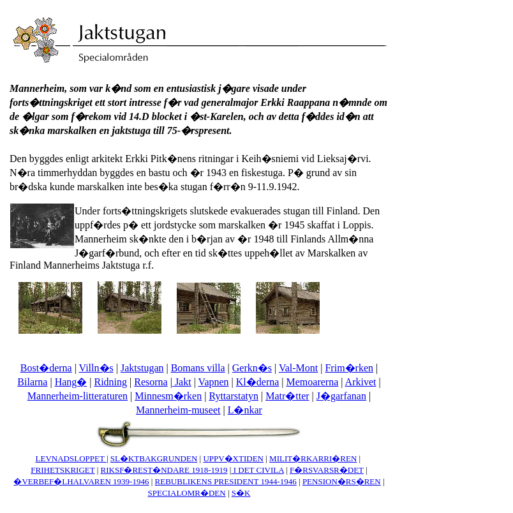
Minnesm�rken (168, 395)
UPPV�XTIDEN (233, 458)
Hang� (71, 381)
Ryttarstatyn (233, 395)
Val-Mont (298, 367)
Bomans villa (198, 367)
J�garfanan (341, 395)
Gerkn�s (252, 367)
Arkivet (360, 381)
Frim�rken (349, 367)
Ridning (110, 381)
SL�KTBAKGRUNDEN (154, 458)
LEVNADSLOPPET (71, 458)
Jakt (181, 381)
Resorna (150, 381)
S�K (241, 493)
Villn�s (96, 367)
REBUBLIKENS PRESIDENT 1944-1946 (226, 481)
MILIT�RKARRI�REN (313, 458)
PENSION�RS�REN (341, 481)
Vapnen (213, 381)
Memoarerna (312, 381)
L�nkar (245, 410)
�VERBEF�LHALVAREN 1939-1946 (81, 481)
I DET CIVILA (257, 470)
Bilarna (32, 381)
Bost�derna (46, 367)
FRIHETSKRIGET (62, 470)
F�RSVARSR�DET (327, 470)
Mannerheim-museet (178, 410)
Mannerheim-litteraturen (77, 395)
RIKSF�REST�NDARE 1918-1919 (164, 470)
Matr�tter (287, 395)
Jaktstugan (142, 367)
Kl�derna (257, 381)
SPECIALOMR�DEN (187, 493)
